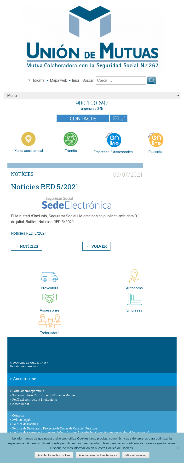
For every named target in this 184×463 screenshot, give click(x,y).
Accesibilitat (20, 404)
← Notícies (26, 246)
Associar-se (24, 378)
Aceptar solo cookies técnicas (98, 455)
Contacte (18, 415)
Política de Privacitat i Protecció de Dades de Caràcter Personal (55, 428)
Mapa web (58, 80)
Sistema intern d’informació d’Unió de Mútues (43, 395)
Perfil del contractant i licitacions (34, 399)
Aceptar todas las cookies (54, 455)
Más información (135, 455)
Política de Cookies (25, 424)
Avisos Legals (21, 420)
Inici (75, 80)
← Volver (96, 246)
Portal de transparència (28, 391)
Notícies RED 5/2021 (29, 233)
